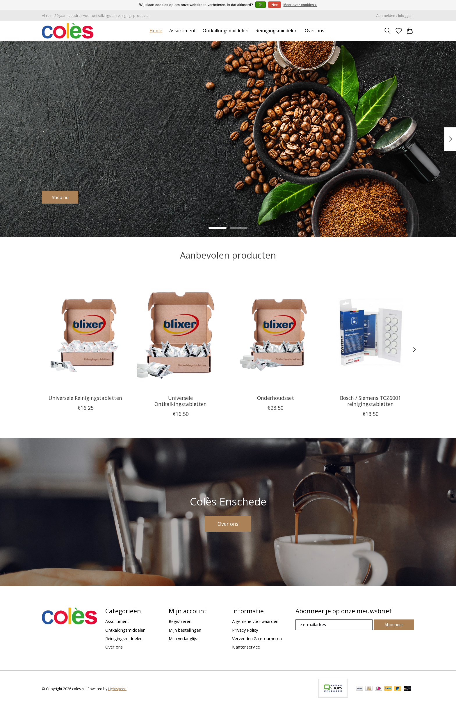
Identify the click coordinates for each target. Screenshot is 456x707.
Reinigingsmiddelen (276, 31)
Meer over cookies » (300, 5)
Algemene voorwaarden (255, 621)
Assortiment (182, 31)
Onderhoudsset (275, 397)
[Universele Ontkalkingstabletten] (180, 332)
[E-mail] (334, 624)
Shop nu (64, 195)
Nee (274, 5)
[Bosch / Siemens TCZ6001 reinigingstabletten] (370, 332)
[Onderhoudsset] (275, 332)
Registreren (180, 621)
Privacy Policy (245, 630)
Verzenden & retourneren (257, 638)
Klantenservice (246, 647)
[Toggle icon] (387, 31)
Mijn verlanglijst (184, 638)
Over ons (314, 31)
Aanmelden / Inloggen (394, 15)
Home (155, 31)
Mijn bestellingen (185, 630)
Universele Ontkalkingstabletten (180, 400)
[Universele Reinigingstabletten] (85, 332)
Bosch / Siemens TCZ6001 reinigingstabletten (370, 400)
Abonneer (393, 624)
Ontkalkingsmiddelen (225, 31)
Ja (260, 5)
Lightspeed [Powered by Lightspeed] (117, 688)
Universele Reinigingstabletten (85, 397)
